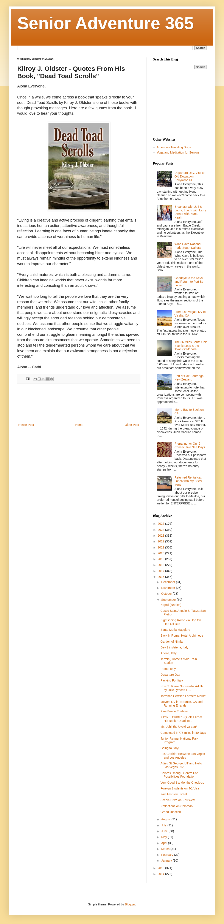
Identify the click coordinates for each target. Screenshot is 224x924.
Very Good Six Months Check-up (182, 782)
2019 (161, 559)
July (164, 825)
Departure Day (170, 674)
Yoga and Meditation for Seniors (178, 152)
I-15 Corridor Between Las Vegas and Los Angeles (182, 755)
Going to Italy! (169, 748)
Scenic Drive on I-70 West (177, 800)
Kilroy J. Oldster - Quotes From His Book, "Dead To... (181, 719)
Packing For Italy (171, 680)
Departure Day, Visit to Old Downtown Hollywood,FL (189, 176)
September (169, 599)
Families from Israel (173, 794)
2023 (161, 535)
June (164, 831)
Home (79, 424)
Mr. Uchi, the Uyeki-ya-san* (178, 726)
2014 (161, 874)
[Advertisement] (78, 403)
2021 (161, 547)
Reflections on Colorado (176, 806)
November (168, 588)
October (167, 593)
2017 (161, 571)
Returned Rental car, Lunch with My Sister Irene (188, 481)
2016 (161, 576)
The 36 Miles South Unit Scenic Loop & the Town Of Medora (190, 345)
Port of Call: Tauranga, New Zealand (189, 377)
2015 (161, 868)
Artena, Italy (168, 653)
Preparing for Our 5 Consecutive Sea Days (189, 445)
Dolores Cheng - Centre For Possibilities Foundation (179, 774)
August (166, 819)
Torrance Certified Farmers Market (183, 696)
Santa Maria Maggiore (175, 629)
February (167, 854)
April (164, 843)
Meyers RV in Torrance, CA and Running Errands (181, 703)
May (164, 837)
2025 (161, 523)
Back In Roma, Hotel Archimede (181, 635)
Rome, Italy (168, 668)
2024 (161, 529)
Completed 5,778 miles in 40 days (183, 732)
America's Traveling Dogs (174, 147)
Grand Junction (170, 812)
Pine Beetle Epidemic (174, 711)
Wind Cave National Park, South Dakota (187, 245)
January (167, 860)
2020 (161, 553)
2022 (161, 541)
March (165, 849)
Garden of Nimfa (171, 641)
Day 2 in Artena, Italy (174, 647)
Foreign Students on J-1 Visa (179, 788)
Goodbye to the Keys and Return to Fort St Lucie (188, 281)
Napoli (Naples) (170, 605)
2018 (161, 565)
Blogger (130, 904)
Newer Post (26, 424)
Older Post (132, 424)
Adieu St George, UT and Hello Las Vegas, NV (181, 765)
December (168, 582)
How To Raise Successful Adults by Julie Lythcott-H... (182, 688)
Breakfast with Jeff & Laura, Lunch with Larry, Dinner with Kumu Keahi (190, 212)
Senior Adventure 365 (105, 23)
